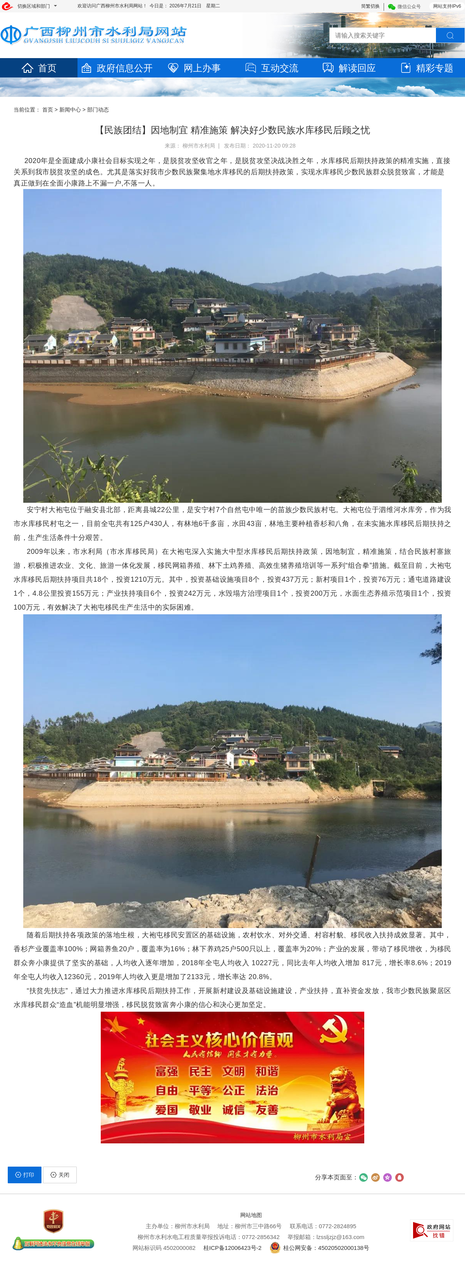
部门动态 (98, 110)
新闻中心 (70, 110)
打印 (24, 1175)
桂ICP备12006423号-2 (232, 1247)
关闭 (59, 1175)
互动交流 (271, 68)
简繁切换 (370, 6)
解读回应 (349, 68)
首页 (39, 68)
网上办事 (194, 68)
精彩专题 (426, 68)
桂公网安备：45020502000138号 (319, 1247)
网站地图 (251, 1215)
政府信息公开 (116, 68)
